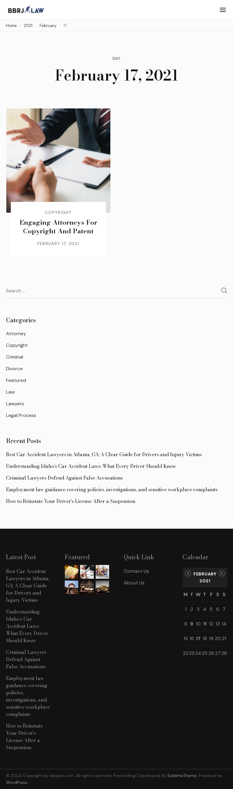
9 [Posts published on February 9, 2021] (191, 624)
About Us (134, 583)
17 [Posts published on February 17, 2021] (198, 638)
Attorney (16, 333)
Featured (16, 380)
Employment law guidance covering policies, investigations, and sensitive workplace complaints (112, 489)
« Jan (188, 573)
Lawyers (15, 403)
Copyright (58, 212)
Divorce (14, 368)
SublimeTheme (182, 775)
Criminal (14, 357)
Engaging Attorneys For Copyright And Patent (58, 226)
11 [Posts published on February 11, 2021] (205, 624)
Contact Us (136, 571)
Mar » (222, 573)
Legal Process (21, 415)
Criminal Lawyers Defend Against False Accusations (64, 477)
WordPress (16, 782)
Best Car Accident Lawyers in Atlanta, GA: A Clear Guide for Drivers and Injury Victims (104, 454)
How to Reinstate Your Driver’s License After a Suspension (70, 501)
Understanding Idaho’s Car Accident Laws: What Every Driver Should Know (91, 466)
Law (10, 392)
